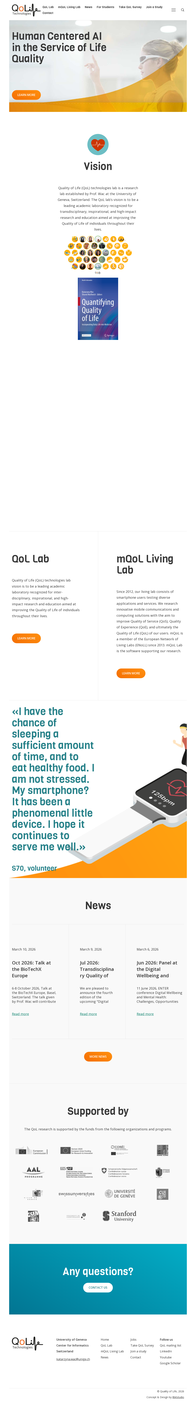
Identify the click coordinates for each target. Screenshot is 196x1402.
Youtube (166, 1357)
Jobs (133, 1340)
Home (105, 1340)
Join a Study (154, 7)
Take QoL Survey (130, 7)
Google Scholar (170, 1363)
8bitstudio (178, 1397)
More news (98, 1057)
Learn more (26, 95)
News (88, 7)
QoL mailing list (170, 1345)
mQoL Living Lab (69, 7)
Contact (47, 13)
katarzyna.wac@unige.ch (73, 1359)
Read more (20, 1014)
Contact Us (98, 1288)
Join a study (138, 1351)
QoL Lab (48, 7)
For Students (105, 7)
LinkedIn (166, 1351)
